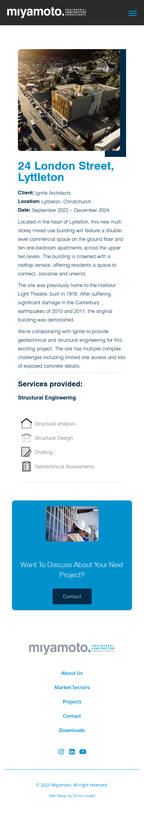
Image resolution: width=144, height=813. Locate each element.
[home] (50, 12)
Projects (72, 701)
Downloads (72, 730)
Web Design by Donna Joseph (72, 795)
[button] (132, 13)
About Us (71, 673)
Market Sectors (72, 687)
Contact (72, 716)
